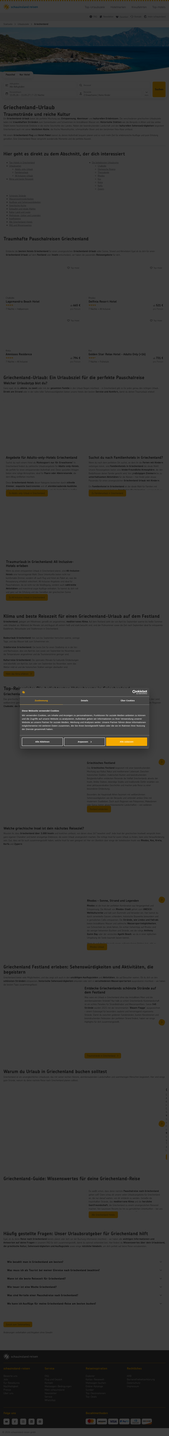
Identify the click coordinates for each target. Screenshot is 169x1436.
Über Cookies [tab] (128, 700)
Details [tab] (84, 700)
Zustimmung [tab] (41, 700)
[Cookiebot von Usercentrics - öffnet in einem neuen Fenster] (134, 692)
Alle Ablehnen (42, 741)
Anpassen (85, 741)
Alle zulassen (126, 741)
